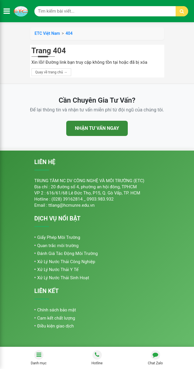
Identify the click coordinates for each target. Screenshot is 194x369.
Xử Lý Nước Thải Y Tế (57, 269)
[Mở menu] (7, 11)
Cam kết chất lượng (56, 318)
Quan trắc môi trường (58, 245)
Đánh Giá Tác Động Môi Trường (67, 253)
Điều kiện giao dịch (55, 326)
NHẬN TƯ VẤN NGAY (97, 128)
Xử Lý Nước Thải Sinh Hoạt (63, 277)
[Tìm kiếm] (182, 11)
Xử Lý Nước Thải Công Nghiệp (66, 261)
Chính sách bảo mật (56, 310)
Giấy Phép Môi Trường (58, 237)
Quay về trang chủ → (51, 72)
